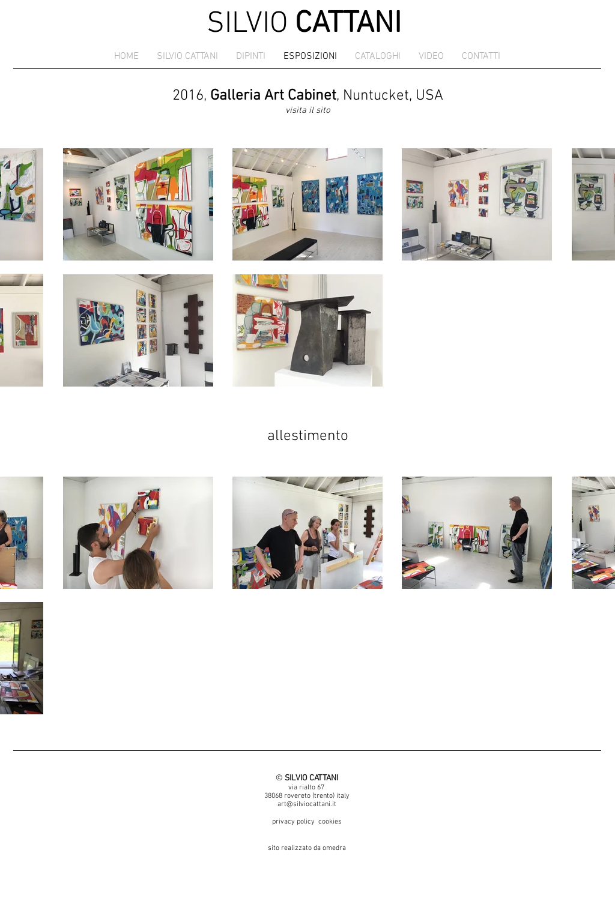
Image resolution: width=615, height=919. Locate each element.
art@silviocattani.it (306, 804)
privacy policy (293, 822)
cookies (330, 822)
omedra (334, 848)
